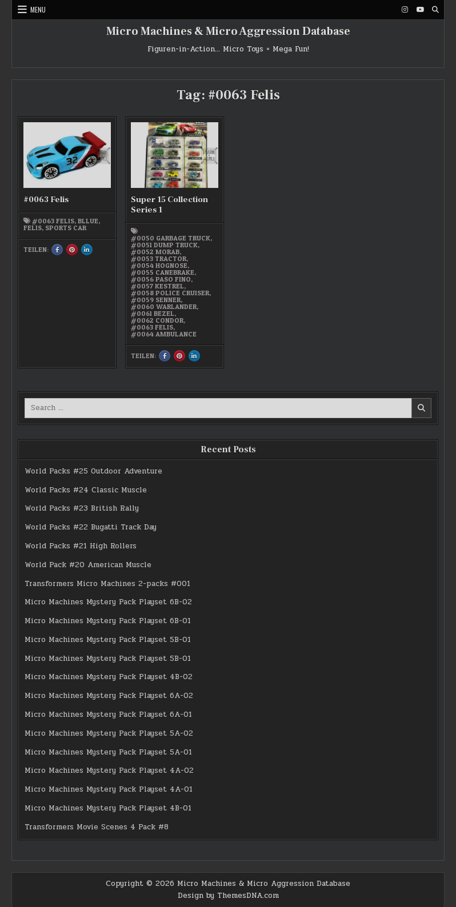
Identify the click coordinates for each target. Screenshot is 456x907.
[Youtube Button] (420, 9)
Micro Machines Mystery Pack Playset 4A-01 (109, 789)
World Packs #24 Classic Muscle (86, 490)
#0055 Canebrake (162, 272)
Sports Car (65, 227)
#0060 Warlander (164, 306)
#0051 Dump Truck (164, 245)
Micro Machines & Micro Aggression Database (228, 31)
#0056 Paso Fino (161, 279)
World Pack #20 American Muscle (88, 565)
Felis (32, 227)
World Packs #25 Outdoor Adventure (93, 471)
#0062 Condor (157, 320)
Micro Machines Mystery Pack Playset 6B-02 (108, 602)
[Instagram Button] (404, 9)
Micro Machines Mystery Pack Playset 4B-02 (109, 677)
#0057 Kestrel (157, 286)
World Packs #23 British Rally (82, 508)
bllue (88, 221)
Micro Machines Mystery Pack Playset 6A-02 (109, 695)
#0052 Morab (155, 251)
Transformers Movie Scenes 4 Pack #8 (97, 827)
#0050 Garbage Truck (170, 238)
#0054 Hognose (159, 265)
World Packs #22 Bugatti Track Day (91, 527)
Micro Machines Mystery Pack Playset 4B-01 (108, 808)
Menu (38, 9)
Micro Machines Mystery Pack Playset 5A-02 (109, 733)
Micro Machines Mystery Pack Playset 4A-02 (109, 770)
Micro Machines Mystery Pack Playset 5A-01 (108, 752)
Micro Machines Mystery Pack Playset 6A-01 (108, 714)
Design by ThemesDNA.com (228, 895)
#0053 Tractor (158, 258)
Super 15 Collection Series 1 (169, 204)
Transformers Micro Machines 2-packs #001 (107, 583)
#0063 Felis (46, 199)
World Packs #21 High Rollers (81, 546)
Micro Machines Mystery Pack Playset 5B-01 (108, 639)
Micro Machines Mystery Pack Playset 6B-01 (108, 621)
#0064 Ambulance (164, 334)
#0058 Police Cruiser (170, 293)
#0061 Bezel (152, 313)
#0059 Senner (156, 299)
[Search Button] (435, 9)
